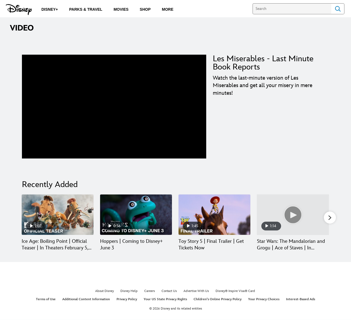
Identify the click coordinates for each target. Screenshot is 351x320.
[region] (114, 106)
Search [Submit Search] (338, 8)
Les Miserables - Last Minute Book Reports (263, 63)
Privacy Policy (127, 299)
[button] (330, 218)
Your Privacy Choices (263, 299)
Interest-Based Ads (300, 299)
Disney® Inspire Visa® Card (235, 292)
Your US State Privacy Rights (165, 299)
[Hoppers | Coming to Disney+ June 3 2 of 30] (136, 214)
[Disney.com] (19, 9)
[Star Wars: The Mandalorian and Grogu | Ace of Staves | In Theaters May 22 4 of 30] (293, 214)
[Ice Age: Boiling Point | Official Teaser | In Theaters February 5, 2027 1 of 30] (58, 214)
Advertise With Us (196, 292)
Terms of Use (46, 299)
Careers (149, 292)
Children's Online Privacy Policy (218, 299)
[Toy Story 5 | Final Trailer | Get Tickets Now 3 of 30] (214, 214)
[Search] (292, 8)
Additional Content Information (86, 299)
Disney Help (129, 292)
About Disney (104, 292)
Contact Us (169, 292)
